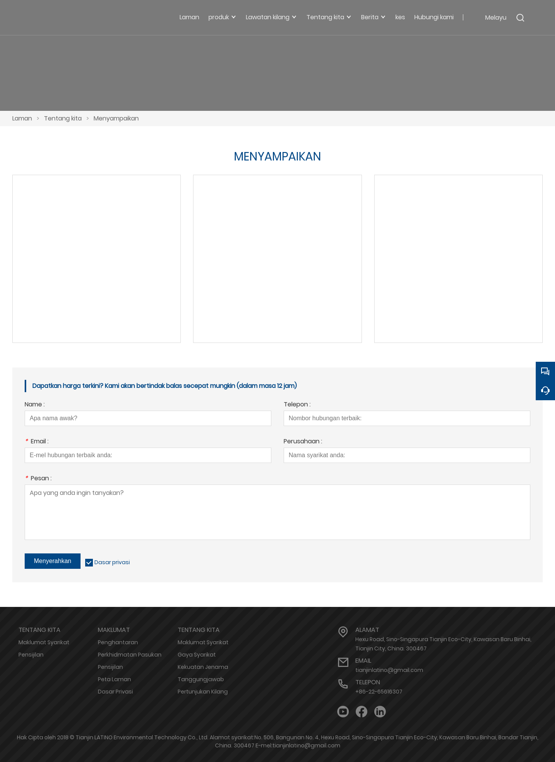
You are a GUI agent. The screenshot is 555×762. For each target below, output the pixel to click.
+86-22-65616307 (378, 691)
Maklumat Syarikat (43, 642)
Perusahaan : (303, 442)
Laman (22, 118)
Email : (37, 442)
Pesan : (38, 479)
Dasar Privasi (115, 691)
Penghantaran (118, 642)
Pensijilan (31, 654)
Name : (35, 405)
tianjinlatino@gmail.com (389, 670)
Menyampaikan (116, 118)
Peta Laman (114, 679)
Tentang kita (63, 118)
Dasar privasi (112, 562)
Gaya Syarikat (197, 654)
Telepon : (297, 405)
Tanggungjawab (201, 679)
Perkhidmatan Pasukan (129, 654)
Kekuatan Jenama (203, 667)
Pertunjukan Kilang (203, 691)
